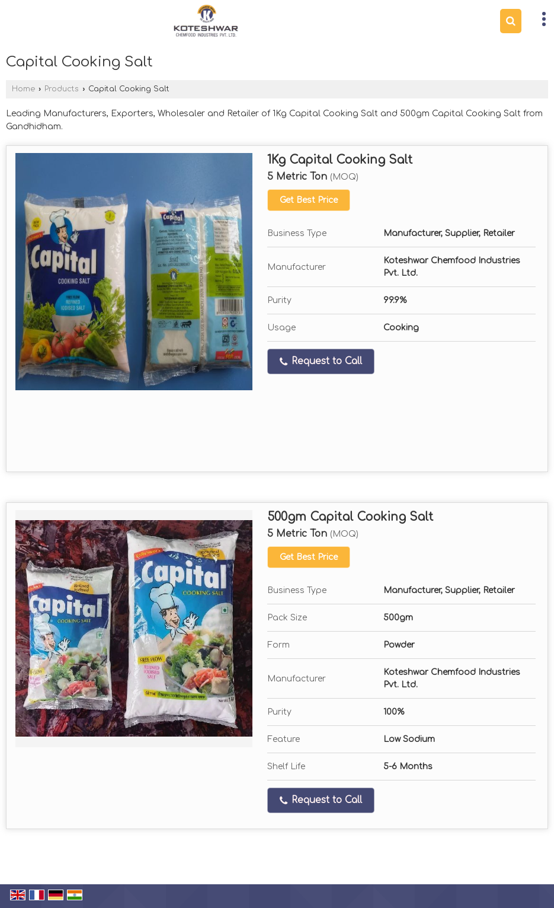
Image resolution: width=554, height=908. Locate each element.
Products (61, 89)
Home (23, 89)
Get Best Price (309, 200)
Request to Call (321, 361)
